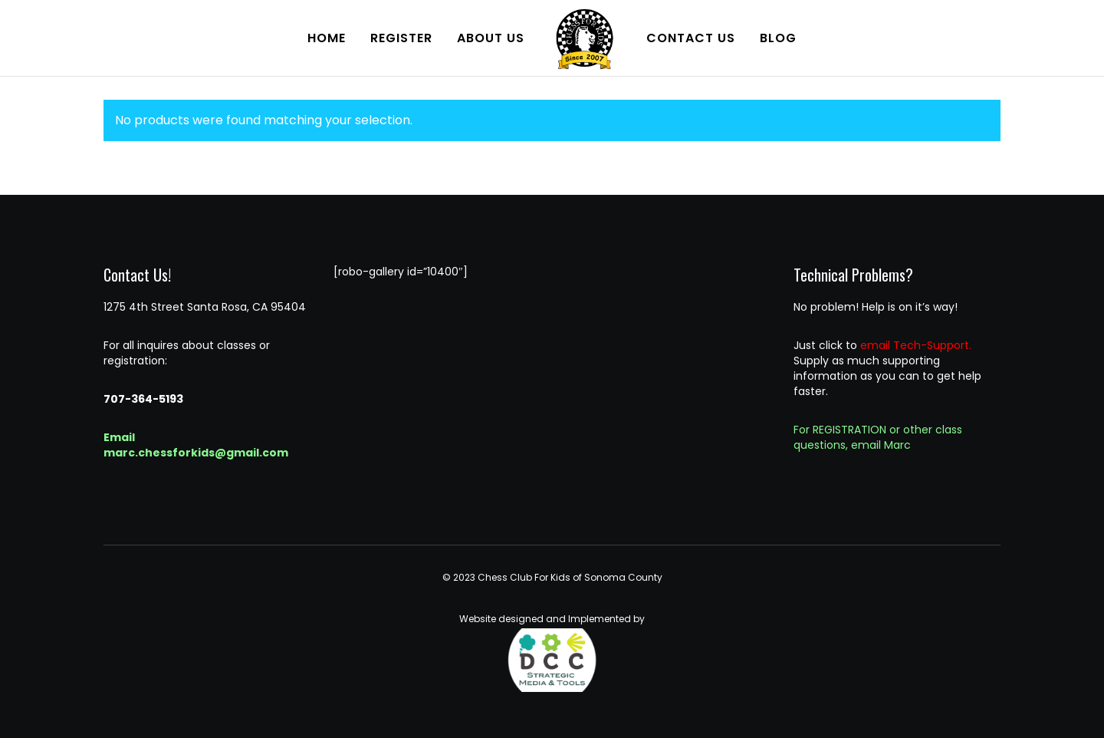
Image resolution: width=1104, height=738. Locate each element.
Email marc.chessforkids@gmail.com (196, 445)
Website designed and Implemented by (552, 652)
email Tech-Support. (915, 345)
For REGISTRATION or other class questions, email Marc (878, 437)
